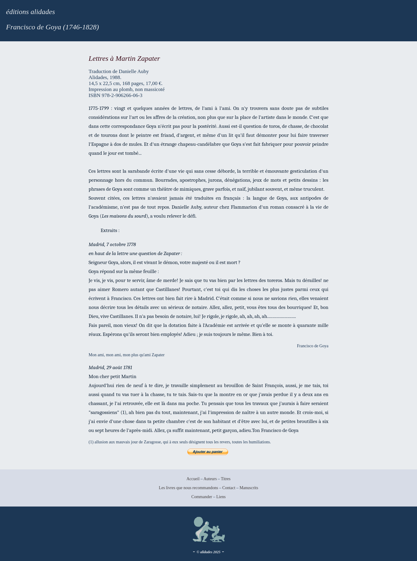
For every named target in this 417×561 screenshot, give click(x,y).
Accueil (193, 479)
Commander (202, 497)
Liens (221, 497)
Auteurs (210, 479)
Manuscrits (249, 488)
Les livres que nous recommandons (188, 488)
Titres (226, 479)
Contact (228, 488)
